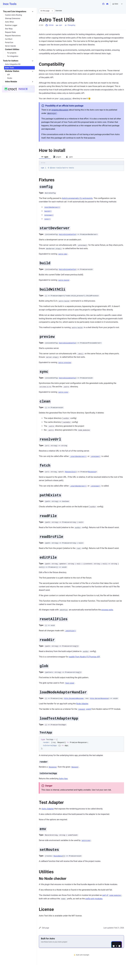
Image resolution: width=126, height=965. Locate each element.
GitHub (49, 25)
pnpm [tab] (57, 157)
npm (58, 25)
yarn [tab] (69, 157)
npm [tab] (44, 157)
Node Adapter (82, 703)
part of (112, 895)
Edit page (44, 928)
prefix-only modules (93, 898)
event (84, 709)
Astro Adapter (48, 809)
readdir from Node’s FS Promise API (84, 657)
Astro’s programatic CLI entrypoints (77, 198)
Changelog (69, 25)
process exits (107, 610)
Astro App (63, 778)
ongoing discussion (59, 110)
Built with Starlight (81, 955)
